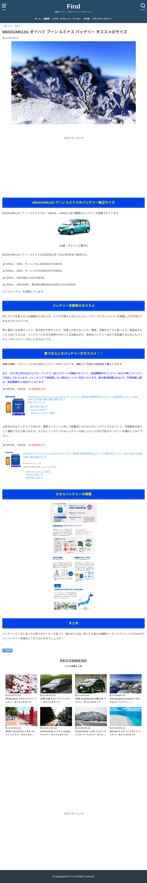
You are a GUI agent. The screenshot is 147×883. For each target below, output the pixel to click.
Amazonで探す (37, 409)
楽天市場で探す (37, 406)
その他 (86, 19)
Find (73, 6)
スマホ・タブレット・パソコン (66, 19)
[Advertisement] (73, 162)
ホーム (38, 19)
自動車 (46, 19)
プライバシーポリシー (102, 19)
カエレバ (40, 402)
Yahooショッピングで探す (42, 413)
